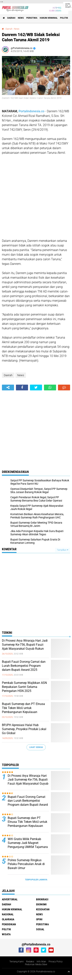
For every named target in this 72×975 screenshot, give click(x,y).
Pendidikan (9, 924)
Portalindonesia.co (31, 111)
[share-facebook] (22, 387)
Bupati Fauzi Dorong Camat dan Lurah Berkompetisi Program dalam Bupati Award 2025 (24, 666)
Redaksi (30, 961)
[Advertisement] (36, 197)
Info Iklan (41, 961)
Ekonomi (41, 904)
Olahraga (8, 919)
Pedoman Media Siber (36, 964)
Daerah (11, 18)
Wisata (6, 934)
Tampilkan (62, 550)
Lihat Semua (36, 747)
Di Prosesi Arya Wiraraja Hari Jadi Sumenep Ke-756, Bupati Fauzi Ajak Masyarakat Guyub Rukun (25, 644)
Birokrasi (42, 899)
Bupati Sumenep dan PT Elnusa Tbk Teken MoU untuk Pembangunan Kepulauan (23, 708)
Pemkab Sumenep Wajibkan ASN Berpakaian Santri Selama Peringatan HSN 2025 (24, 687)
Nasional (8, 914)
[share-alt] (8, 387)
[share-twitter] (36, 387)
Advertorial (10, 899)
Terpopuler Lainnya (36, 879)
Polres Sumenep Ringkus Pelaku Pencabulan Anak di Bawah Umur (26, 864)
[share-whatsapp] (50, 387)
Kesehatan (43, 909)
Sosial (40, 929)
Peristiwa (31, 18)
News (21, 18)
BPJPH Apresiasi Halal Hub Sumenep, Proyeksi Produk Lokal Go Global (24, 729)
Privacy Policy (56, 961)
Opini (39, 919)
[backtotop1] (69, 971)
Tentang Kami (16, 961)
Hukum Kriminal (49, 18)
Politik (64, 18)
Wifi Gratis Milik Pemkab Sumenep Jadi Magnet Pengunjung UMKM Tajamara (28, 843)
